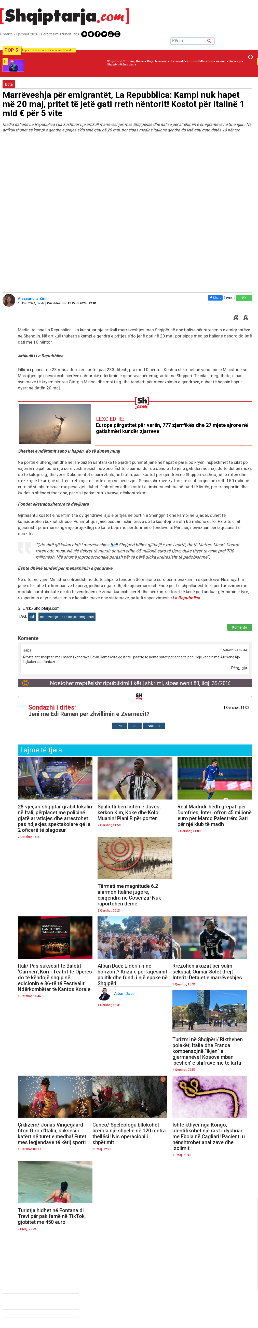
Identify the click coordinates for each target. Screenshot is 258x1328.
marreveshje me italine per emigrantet (67, 617)
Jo (135, 726)
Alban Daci (124, 993)
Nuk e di (154, 726)
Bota (9, 84)
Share (215, 298)
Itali (113, 544)
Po (119, 726)
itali (32, 617)
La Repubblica (186, 597)
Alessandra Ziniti (34, 298)
